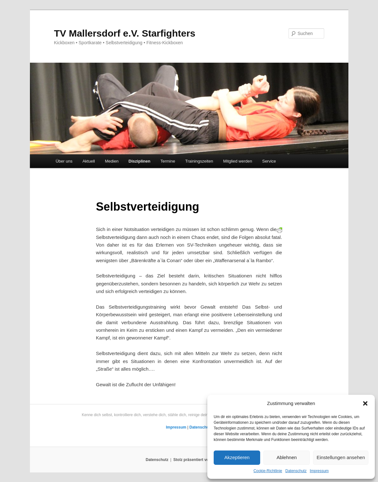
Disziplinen (140, 161)
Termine (167, 161)
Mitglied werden (237, 161)
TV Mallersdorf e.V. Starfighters (125, 33)
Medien (111, 161)
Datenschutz (296, 471)
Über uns (64, 161)
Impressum (319, 471)
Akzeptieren (236, 457)
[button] (365, 403)
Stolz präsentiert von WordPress (202, 460)
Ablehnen (286, 457)
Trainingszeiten (199, 161)
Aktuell (88, 161)
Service (269, 161)
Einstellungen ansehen (341, 457)
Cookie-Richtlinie (267, 471)
